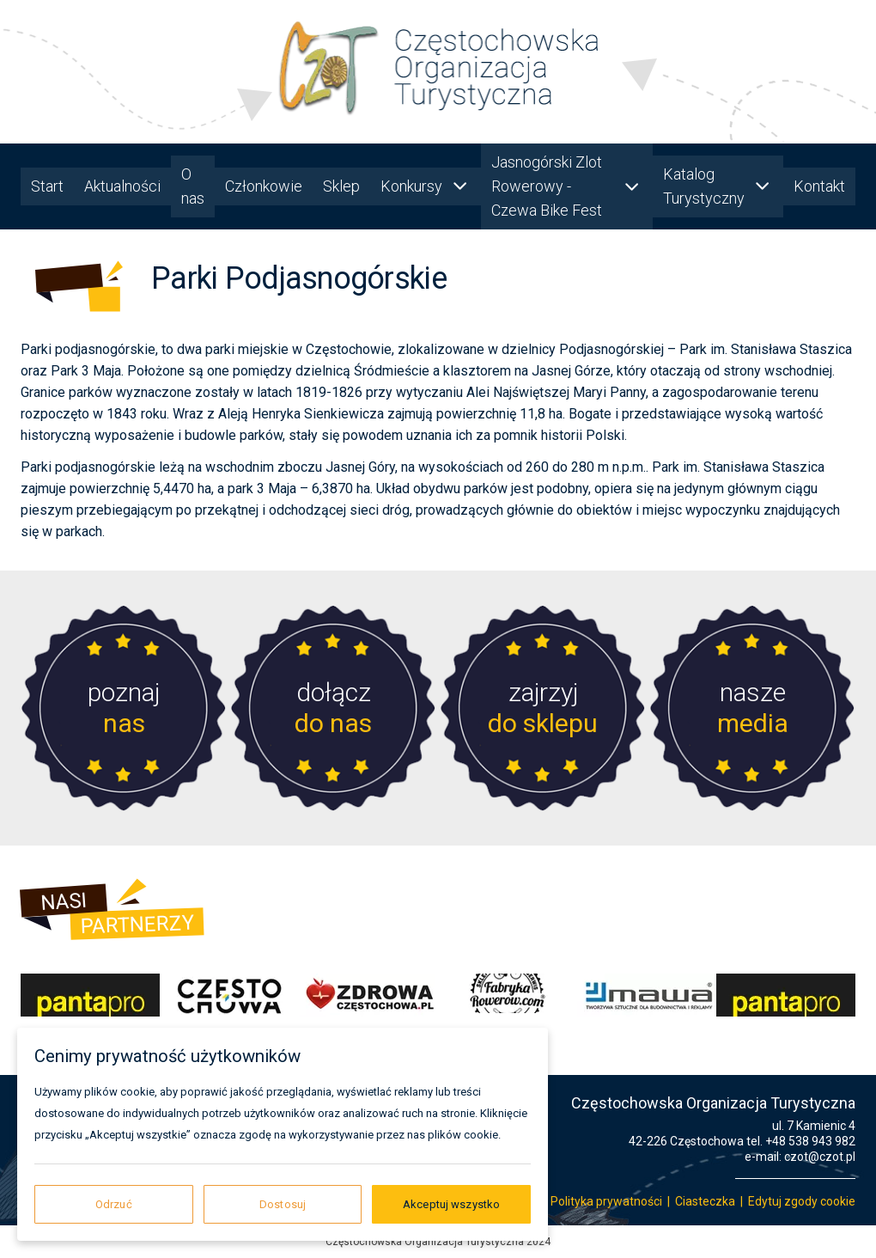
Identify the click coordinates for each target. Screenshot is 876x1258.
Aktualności (122, 186)
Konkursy (425, 186)
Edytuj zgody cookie (801, 1201)
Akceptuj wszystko (451, 1204)
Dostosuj (282, 1204)
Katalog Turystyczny (718, 186)
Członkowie (263, 186)
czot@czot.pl (819, 1156)
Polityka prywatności (606, 1201)
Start (47, 186)
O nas (192, 186)
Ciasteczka (705, 1201)
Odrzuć (113, 1204)
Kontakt (819, 186)
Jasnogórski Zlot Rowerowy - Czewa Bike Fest (566, 186)
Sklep (341, 186)
